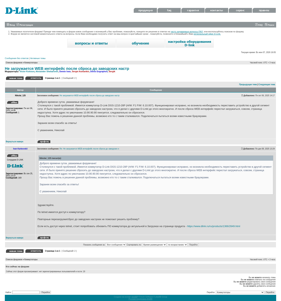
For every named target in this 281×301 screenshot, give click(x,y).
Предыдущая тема (248, 84)
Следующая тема (267, 84)
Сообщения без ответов (16, 58)
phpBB (134, 297)
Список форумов (14, 63)
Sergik (112, 71)
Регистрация (25, 25)
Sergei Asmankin (80, 71)
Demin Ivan (65, 71)
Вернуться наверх (14, 142)
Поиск (269, 25)
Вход (11, 25)
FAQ (259, 25)
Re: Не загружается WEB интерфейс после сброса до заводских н (89, 149)
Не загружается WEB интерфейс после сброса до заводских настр (67, 68)
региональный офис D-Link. (207, 34)
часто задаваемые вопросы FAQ (187, 31)
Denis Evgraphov (98, 71)
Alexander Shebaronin (47, 71)
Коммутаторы (31, 63)
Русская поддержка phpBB (140, 299)
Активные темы (37, 58)
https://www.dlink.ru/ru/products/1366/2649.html (213, 226)
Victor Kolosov (27, 71)
